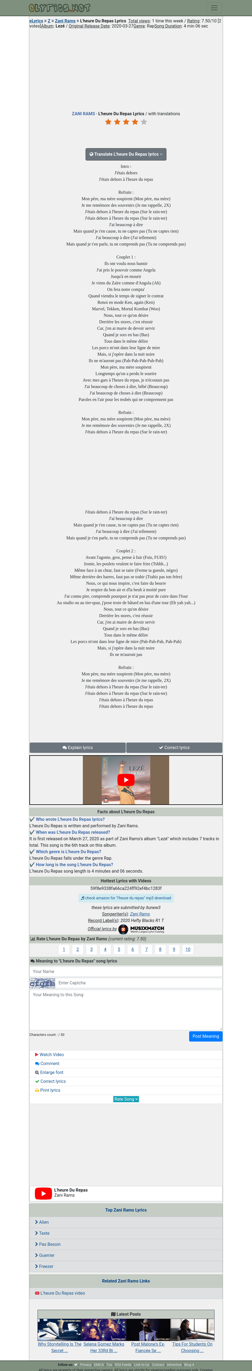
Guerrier (45, 1255)
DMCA (99, 1365)
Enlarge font (49, 1072)
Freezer (44, 1266)
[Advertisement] (126, 68)
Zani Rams (65, 20)
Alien (42, 1222)
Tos (109, 1365)
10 (188, 949)
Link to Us (141, 1365)
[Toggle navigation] (214, 7)
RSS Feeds (123, 1365)
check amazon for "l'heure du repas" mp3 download (126, 898)
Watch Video (49, 1054)
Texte (42, 1233)
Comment (47, 1063)
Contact (158, 1365)
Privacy (85, 1365)
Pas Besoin (47, 1244)
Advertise (174, 1365)
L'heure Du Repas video (60, 1293)
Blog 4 (189, 1365)
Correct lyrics (174, 747)
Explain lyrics (78, 747)
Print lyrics (47, 1090)
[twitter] (75, 1365)
